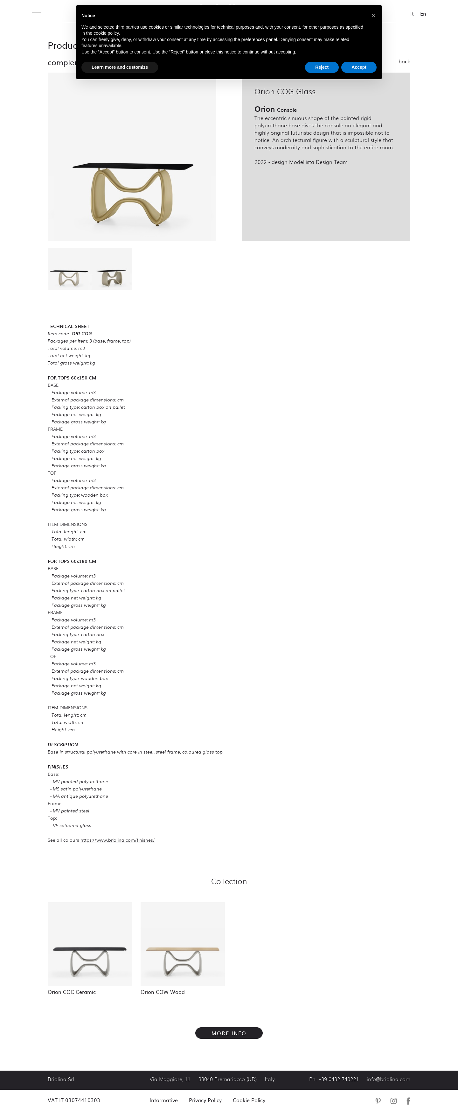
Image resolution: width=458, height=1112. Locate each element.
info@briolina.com (388, 1079)
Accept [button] (358, 67)
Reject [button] (322, 67)
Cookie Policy (249, 1100)
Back (404, 61)
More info (229, 1033)
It (412, 13)
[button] (373, 15)
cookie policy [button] (106, 33)
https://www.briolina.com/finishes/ (117, 839)
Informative (163, 1100)
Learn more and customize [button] (120, 67)
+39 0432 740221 (338, 1079)
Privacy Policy (205, 1100)
